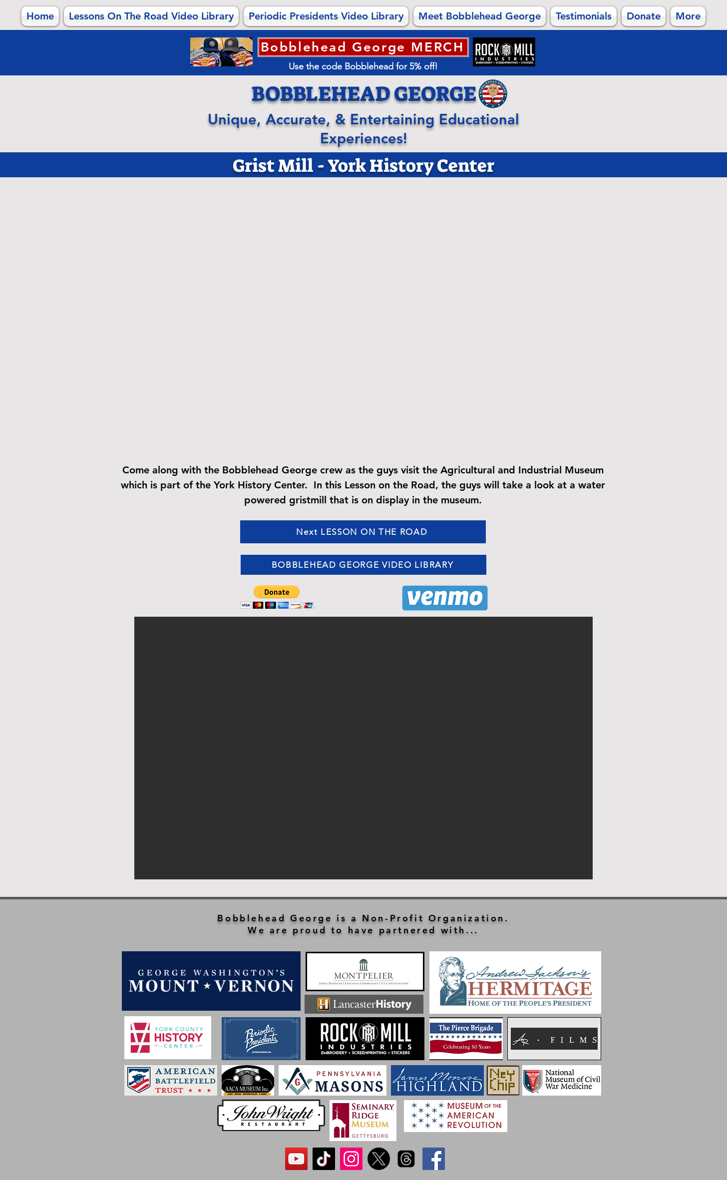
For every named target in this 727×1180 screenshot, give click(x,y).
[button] (277, 597)
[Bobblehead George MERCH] (363, 47)
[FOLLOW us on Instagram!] (351, 1159)
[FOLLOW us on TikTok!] (324, 1159)
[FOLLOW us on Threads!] (406, 1159)
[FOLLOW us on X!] (378, 1159)
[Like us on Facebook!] (433, 1159)
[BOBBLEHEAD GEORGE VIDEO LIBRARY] (363, 565)
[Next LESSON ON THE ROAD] (363, 531)
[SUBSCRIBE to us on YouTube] (296, 1159)
